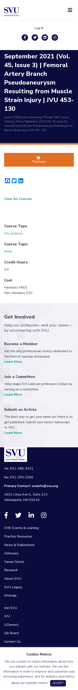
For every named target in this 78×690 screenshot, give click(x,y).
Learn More (13, 361)
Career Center (14, 562)
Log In (39, 28)
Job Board (11, 633)
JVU (7, 616)
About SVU (12, 578)
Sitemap (10, 595)
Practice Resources (18, 536)
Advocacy (11, 553)
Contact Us (12, 641)
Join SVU (10, 608)
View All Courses (18, 199)
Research (11, 570)
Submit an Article (20, 409)
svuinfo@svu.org (45, 486)
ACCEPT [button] (58, 683)
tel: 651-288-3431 (18, 468)
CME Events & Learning (21, 528)
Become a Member (21, 343)
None (8, 251)
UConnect (11, 624)
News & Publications (19, 545)
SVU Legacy (13, 587)
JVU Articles (13, 233)
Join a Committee (19, 376)
